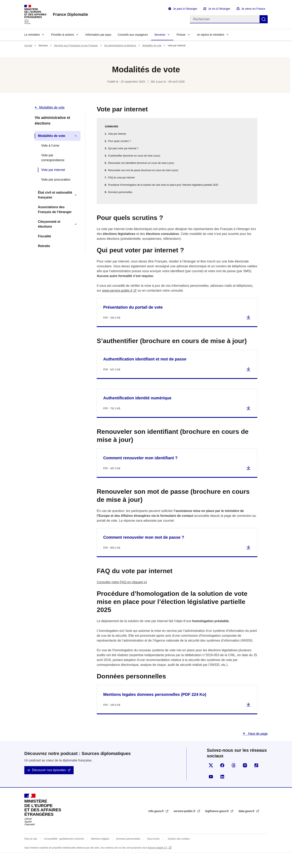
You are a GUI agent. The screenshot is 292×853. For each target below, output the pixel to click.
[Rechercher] (225, 19)
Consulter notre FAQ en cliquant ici (122, 582)
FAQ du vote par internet (121, 177)
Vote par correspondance (52, 158)
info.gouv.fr (156, 811)
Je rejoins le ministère (210, 34)
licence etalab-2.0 (158, 847)
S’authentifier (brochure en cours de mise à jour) (134, 155)
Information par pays (98, 34)
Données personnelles (120, 192)
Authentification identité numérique (137, 398)
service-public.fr (185, 811)
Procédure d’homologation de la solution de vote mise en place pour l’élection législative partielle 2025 (163, 184)
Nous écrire (153, 838)
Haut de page (257, 733)
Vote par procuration (55, 179)
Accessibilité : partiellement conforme (64, 838)
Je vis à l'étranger (219, 8)
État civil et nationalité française (55, 195)
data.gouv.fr (246, 811)
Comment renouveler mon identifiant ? (140, 458)
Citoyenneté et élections (49, 224)
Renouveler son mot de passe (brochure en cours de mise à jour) (143, 170)
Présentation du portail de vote (133, 307)
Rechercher (264, 19)
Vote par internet (53, 170)
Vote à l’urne (50, 145)
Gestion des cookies (179, 838)
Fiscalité (44, 236)
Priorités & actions (62, 34)
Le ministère (32, 34)
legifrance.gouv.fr (217, 811)
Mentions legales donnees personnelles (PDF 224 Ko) (154, 694)
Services (159, 34)
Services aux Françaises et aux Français (76, 45)
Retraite (44, 246)
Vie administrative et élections (120, 45)
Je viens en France (253, 8)
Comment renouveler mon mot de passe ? (143, 537)
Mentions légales (100, 838)
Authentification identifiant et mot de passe (144, 359)
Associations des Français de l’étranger (55, 209)
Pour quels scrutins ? (119, 141)
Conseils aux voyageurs (133, 34)
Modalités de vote (151, 45)
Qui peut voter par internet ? (123, 148)
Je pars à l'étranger (185, 8)
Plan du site (30, 838)
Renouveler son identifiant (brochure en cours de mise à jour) (141, 163)
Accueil (28, 45)
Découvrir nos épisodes (49, 770)
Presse (181, 34)
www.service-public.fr (117, 290)
